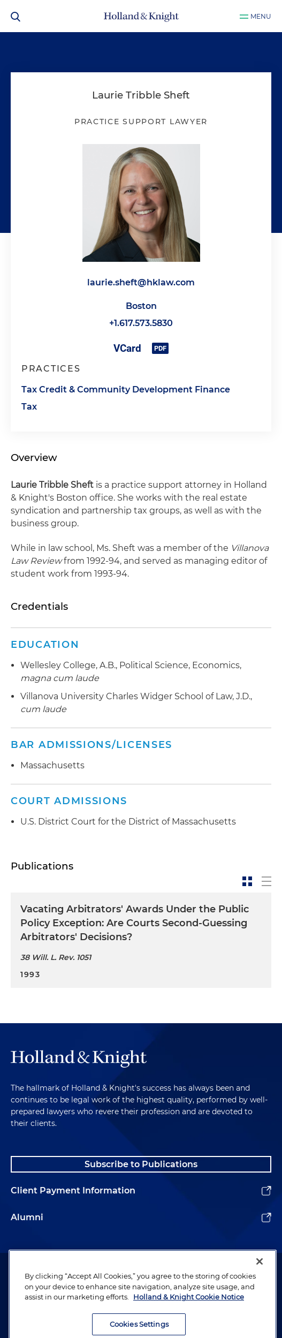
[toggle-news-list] (266, 881)
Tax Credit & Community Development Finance (125, 389)
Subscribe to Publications (141, 1164)
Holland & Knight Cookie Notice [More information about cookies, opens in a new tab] (188, 1310)
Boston (141, 306)
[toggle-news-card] (247, 881)
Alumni (27, 1217)
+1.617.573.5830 (141, 323)
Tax (29, 407)
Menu (260, 16)
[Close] (259, 1275)
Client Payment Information (73, 1190)
